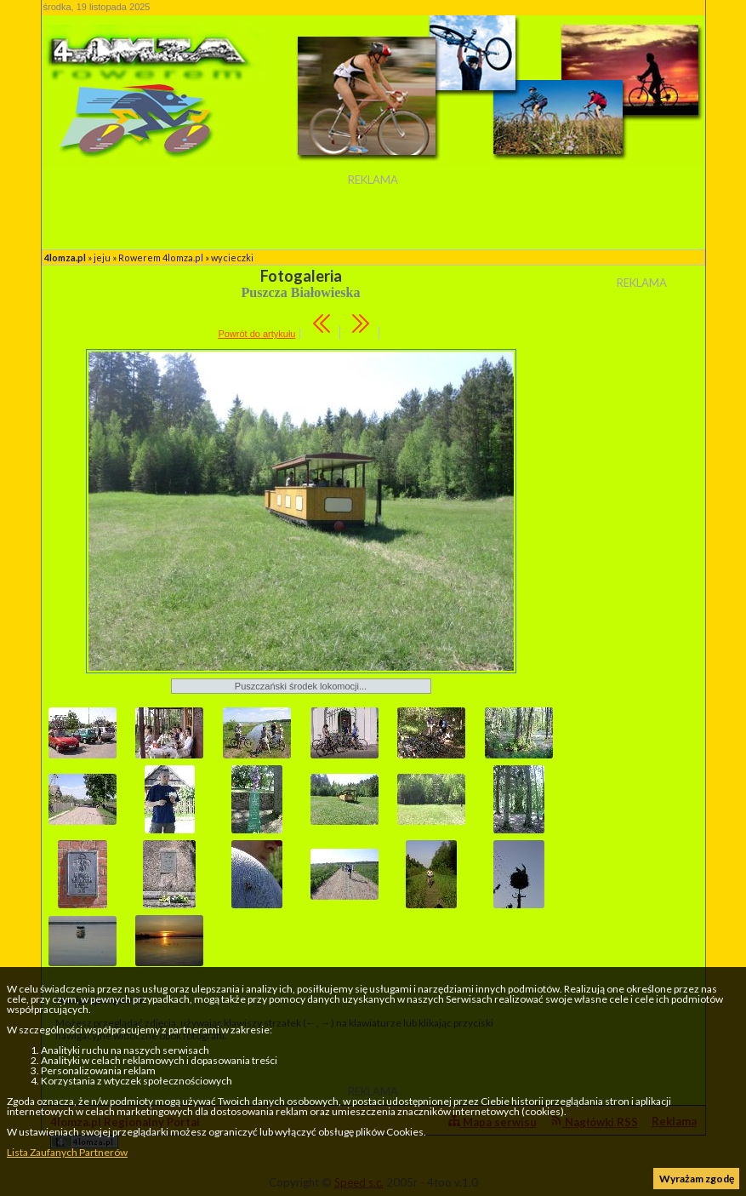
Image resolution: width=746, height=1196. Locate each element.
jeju (102, 257)
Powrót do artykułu (256, 334)
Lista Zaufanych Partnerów (67, 1152)
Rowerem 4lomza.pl (160, 257)
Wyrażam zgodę (696, 1178)
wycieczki (232, 257)
